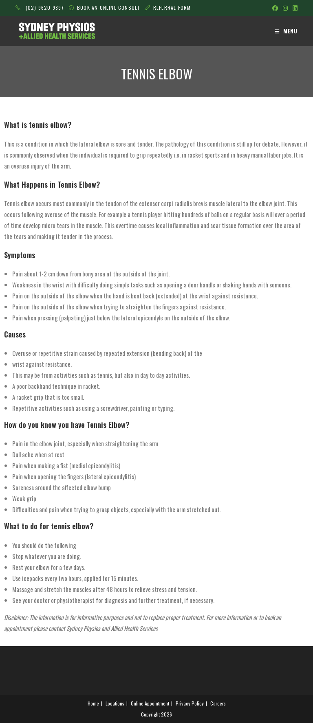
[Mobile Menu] (286, 31)
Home (93, 703)
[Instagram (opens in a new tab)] (285, 8)
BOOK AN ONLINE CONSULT (109, 7)
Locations (115, 703)
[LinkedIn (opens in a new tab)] (294, 8)
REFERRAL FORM (172, 7)
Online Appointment (150, 703)
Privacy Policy (190, 703)
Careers (218, 703)
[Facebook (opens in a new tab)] (275, 8)
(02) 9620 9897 (39, 7)
